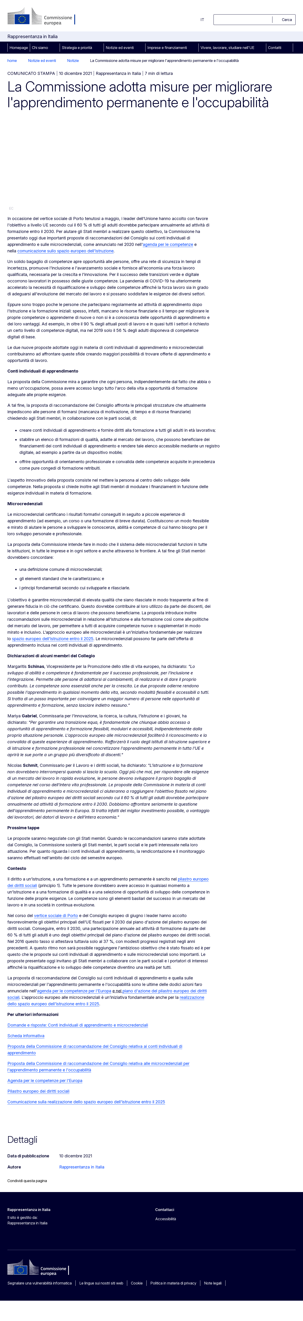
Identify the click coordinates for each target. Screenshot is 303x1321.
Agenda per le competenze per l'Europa (44, 1080)
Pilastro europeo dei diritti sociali (38, 1091)
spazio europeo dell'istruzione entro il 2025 (52, 638)
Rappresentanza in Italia (81, 1167)
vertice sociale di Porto (56, 915)
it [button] (199, 19)
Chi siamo (40, 47)
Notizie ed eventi (120, 47)
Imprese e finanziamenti (167, 47)
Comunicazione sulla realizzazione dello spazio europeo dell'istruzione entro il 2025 (86, 1101)
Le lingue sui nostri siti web (101, 1283)
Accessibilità (165, 1219)
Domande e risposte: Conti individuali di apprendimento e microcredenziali (77, 1025)
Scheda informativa (25, 1035)
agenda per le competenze (168, 244)
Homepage (18, 47)
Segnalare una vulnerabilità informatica (39, 1283)
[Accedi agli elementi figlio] (54, 48)
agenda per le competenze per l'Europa (74, 990)
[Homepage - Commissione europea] (44, 16)
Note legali (213, 1283)
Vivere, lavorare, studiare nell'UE (227, 47)
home (12, 60)
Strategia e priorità (77, 47)
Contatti (274, 47)
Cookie (137, 1283)
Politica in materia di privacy (173, 1283)
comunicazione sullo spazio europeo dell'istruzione (65, 250)
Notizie (73, 60)
